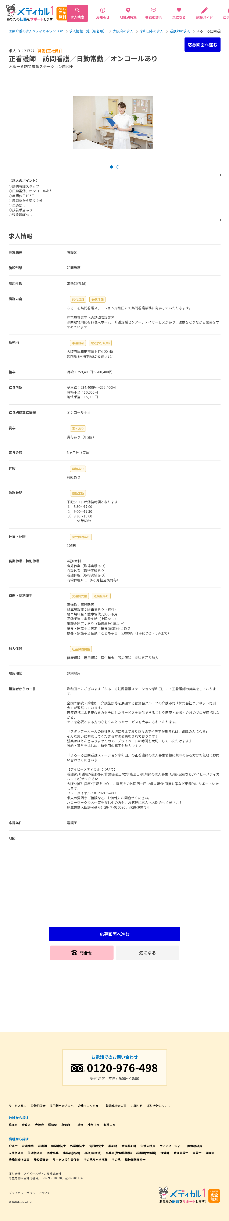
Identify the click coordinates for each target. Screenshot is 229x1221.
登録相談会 (38, 1105)
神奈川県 (93, 1125)
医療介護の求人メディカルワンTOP (36, 30)
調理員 (210, 1153)
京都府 (65, 1125)
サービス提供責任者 (66, 1159)
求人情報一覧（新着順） (88, 30)
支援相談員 (16, 1153)
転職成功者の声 (116, 1105)
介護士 (13, 1146)
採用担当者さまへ (62, 1105)
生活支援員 (147, 1146)
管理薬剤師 (128, 1146)
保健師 (164, 1153)
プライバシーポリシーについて (29, 1193)
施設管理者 (41, 1159)
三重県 (78, 1125)
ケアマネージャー (171, 1146)
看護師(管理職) (146, 1153)
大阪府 (39, 1125)
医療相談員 (194, 1146)
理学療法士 (58, 1146)
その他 (116, 1159)
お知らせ (137, 1105)
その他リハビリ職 (95, 1159)
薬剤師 (112, 1146)
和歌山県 (109, 1125)
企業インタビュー (89, 1105)
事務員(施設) (71, 1153)
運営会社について (159, 1105)
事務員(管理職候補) (119, 1153)
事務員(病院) (92, 1153)
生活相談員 (35, 1153)
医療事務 (53, 1153)
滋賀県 (52, 1125)
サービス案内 (17, 1105)
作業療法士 (77, 1146)
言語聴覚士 (96, 1146)
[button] (111, 167)
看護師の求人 (180, 30)
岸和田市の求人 (151, 30)
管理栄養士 (180, 1153)
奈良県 (26, 1125)
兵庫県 (13, 1125)
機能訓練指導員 (19, 1159)
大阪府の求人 (123, 30)
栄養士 (197, 1153)
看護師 (42, 1146)
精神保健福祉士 (135, 1159)
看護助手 (28, 1146)
